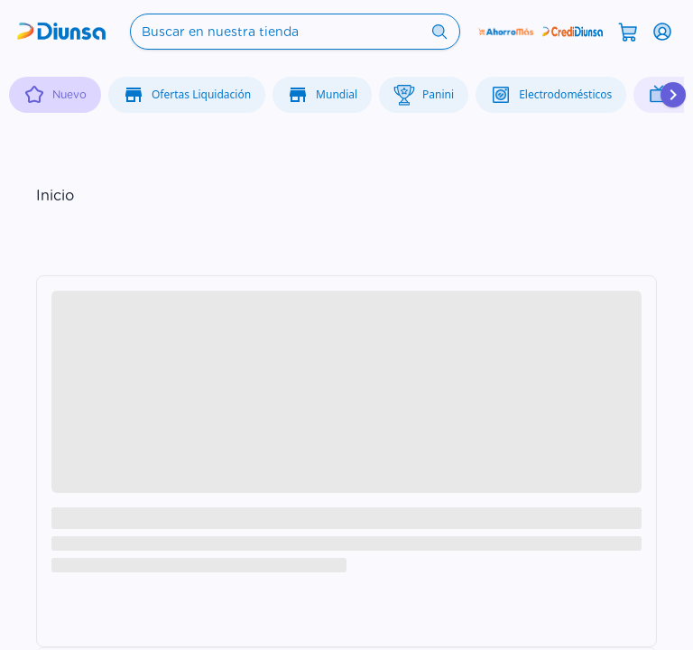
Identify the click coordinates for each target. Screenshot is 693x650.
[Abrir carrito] (628, 31)
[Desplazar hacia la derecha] (673, 94)
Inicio (55, 195)
